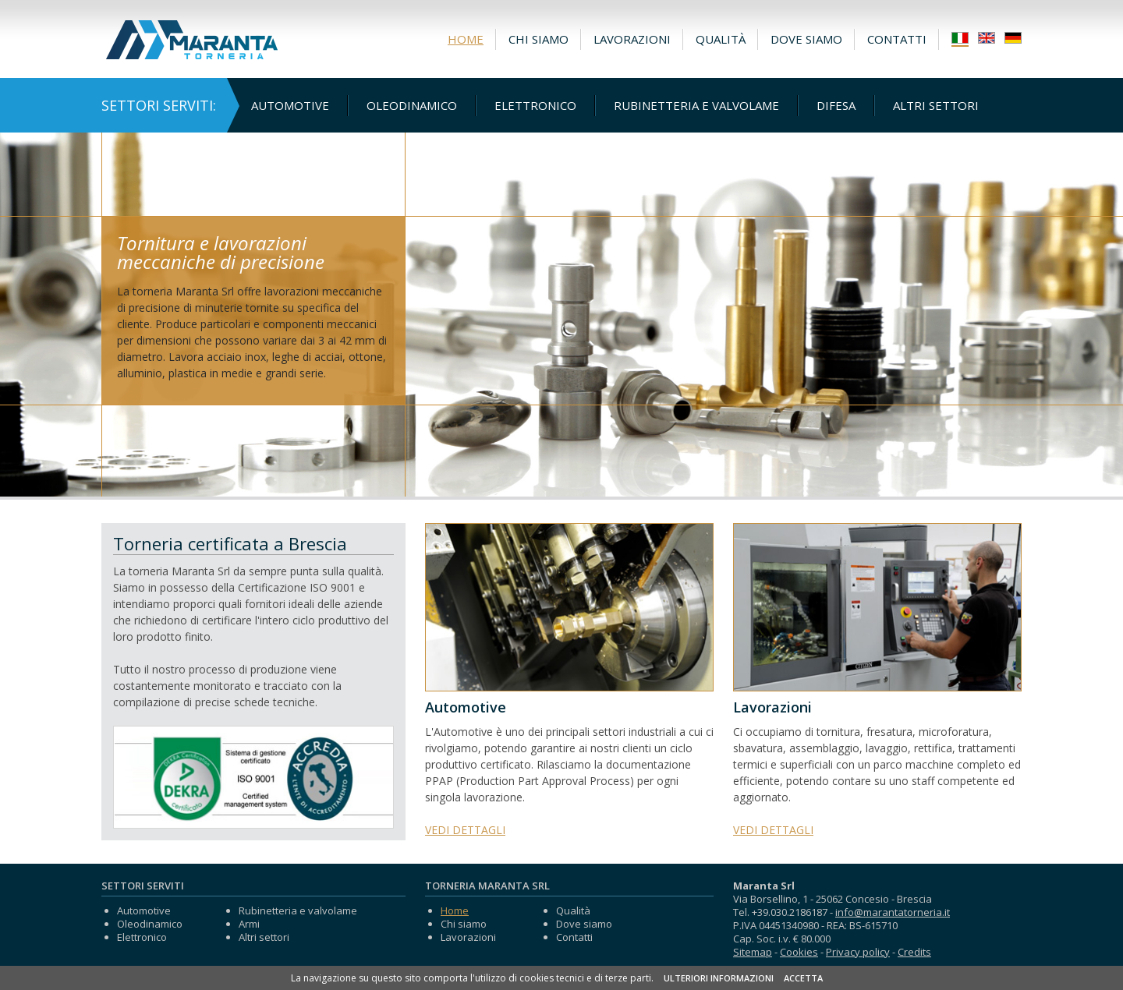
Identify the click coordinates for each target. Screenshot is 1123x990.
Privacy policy (858, 952)
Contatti (896, 39)
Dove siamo (806, 39)
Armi (249, 924)
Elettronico (535, 105)
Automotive (290, 105)
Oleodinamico (412, 105)
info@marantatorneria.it (892, 912)
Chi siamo (538, 39)
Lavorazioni (632, 39)
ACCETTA (803, 978)
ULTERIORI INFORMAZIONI (719, 978)
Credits (914, 952)
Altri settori (936, 105)
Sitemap (752, 952)
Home (466, 39)
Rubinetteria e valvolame (696, 105)
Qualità (721, 39)
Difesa (836, 105)
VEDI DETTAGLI (465, 829)
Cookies (799, 952)
